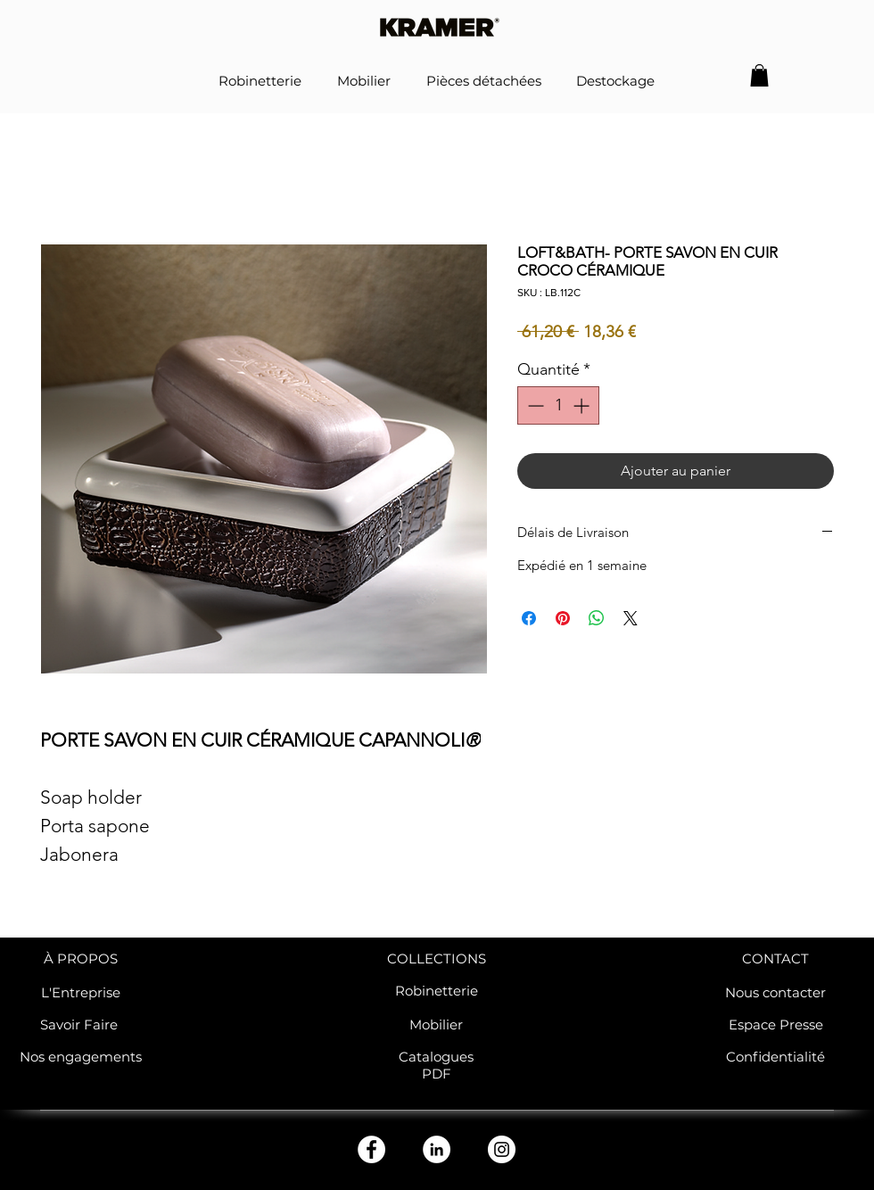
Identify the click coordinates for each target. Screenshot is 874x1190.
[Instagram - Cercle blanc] (501, 1149)
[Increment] (583, 405)
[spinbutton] (558, 405)
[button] (759, 75)
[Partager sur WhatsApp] (596, 618)
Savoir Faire (80, 1024)
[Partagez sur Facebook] (529, 618)
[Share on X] (630, 618)
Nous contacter (775, 992)
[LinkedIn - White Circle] (436, 1149)
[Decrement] (534, 405)
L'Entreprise (80, 992)
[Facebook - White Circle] (371, 1149)
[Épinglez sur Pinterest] (562, 618)
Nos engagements (81, 1056)
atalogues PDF (441, 1065)
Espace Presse (776, 1024)
